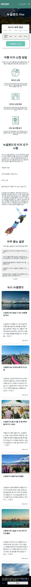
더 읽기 (9, 336)
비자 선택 (22, 4)
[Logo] (5, 4)
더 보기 (15, 279)
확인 (17, 583)
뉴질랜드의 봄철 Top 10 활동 (13, 476)
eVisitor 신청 (15, 44)
